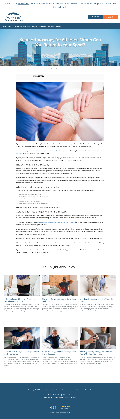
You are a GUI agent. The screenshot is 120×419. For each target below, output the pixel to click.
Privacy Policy (50, 390)
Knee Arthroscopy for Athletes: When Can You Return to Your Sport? (56, 69)
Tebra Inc (40, 390)
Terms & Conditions (62, 390)
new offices (23, 3)
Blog (34, 69)
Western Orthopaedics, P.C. (23, 69)
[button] (110, 17)
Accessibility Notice (77, 390)
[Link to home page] (10, 17)
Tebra (68, 412)
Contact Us (88, 390)
